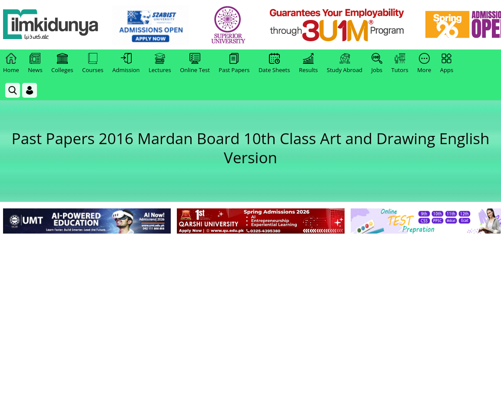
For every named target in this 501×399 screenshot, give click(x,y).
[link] (150, 25)
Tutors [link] (400, 63)
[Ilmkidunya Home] (51, 25)
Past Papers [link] (234, 63)
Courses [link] (92, 63)
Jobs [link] (377, 63)
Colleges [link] (62, 63)
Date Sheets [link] (274, 63)
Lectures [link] (160, 63)
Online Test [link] (195, 63)
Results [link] (308, 63)
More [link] (424, 63)
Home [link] (11, 63)
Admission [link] (126, 63)
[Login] (29, 90)
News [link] (35, 63)
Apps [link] (446, 63)
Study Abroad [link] (344, 63)
